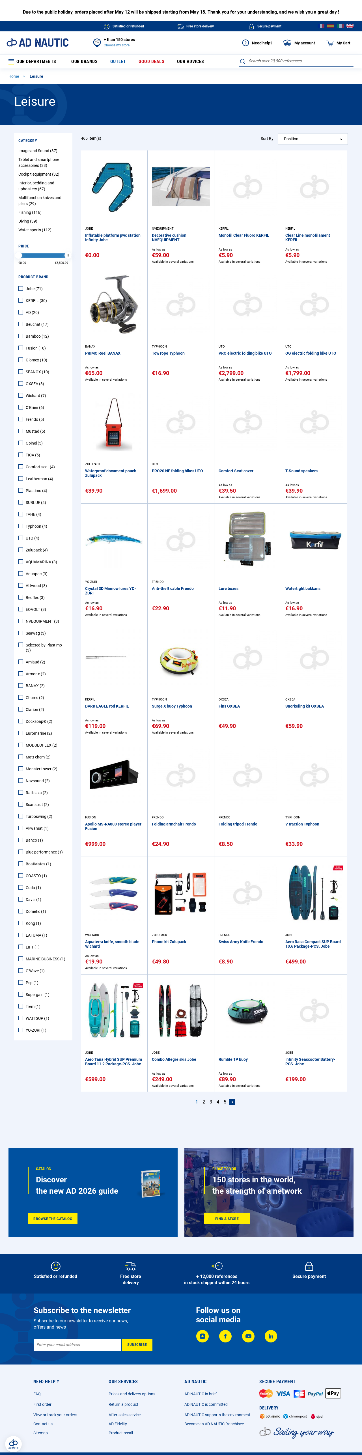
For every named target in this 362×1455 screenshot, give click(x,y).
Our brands (84, 62)
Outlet (117, 62)
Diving (28, 222)
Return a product (123, 1404)
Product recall (121, 1433)
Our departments (32, 62)
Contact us (43, 1424)
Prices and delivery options (132, 1394)
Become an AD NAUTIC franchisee (214, 1424)
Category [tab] (27, 141)
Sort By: (267, 139)
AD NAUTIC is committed (206, 1404)
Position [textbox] (291, 139)
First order (42, 1404)
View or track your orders (55, 1415)
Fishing (30, 213)
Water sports (35, 231)
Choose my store (117, 45)
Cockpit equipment (39, 175)
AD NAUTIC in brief (200, 1394)
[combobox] (296, 61)
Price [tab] (23, 247)
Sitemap (40, 1433)
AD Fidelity (118, 1424)
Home (14, 77)
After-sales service (125, 1415)
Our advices (188, 62)
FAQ (37, 1394)
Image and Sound (38, 151)
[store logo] (37, 42)
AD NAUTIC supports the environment (217, 1415)
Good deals (150, 62)
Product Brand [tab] (33, 277)
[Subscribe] (137, 1345)
